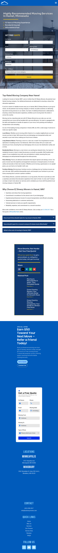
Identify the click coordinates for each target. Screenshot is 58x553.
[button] (55, 3)
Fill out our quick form (25, 255)
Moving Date (33, 46)
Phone (31, 39)
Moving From (9, 54)
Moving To (8, 61)
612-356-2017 (46, 209)
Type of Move (9, 69)
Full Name (8, 39)
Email (6, 46)
